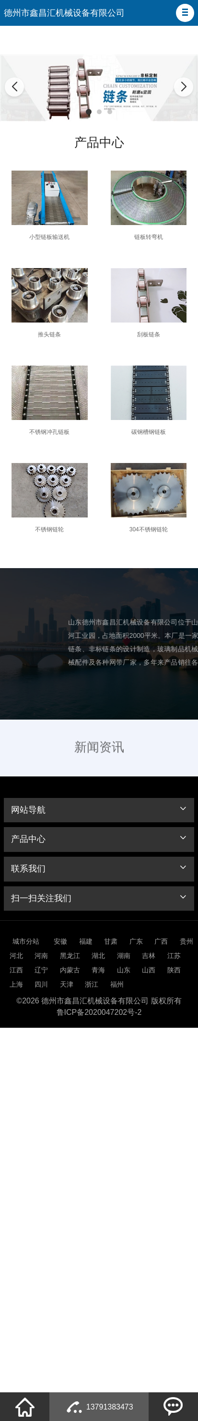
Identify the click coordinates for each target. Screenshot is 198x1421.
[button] (185, 13)
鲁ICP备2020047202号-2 (99, 1012)
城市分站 (25, 941)
